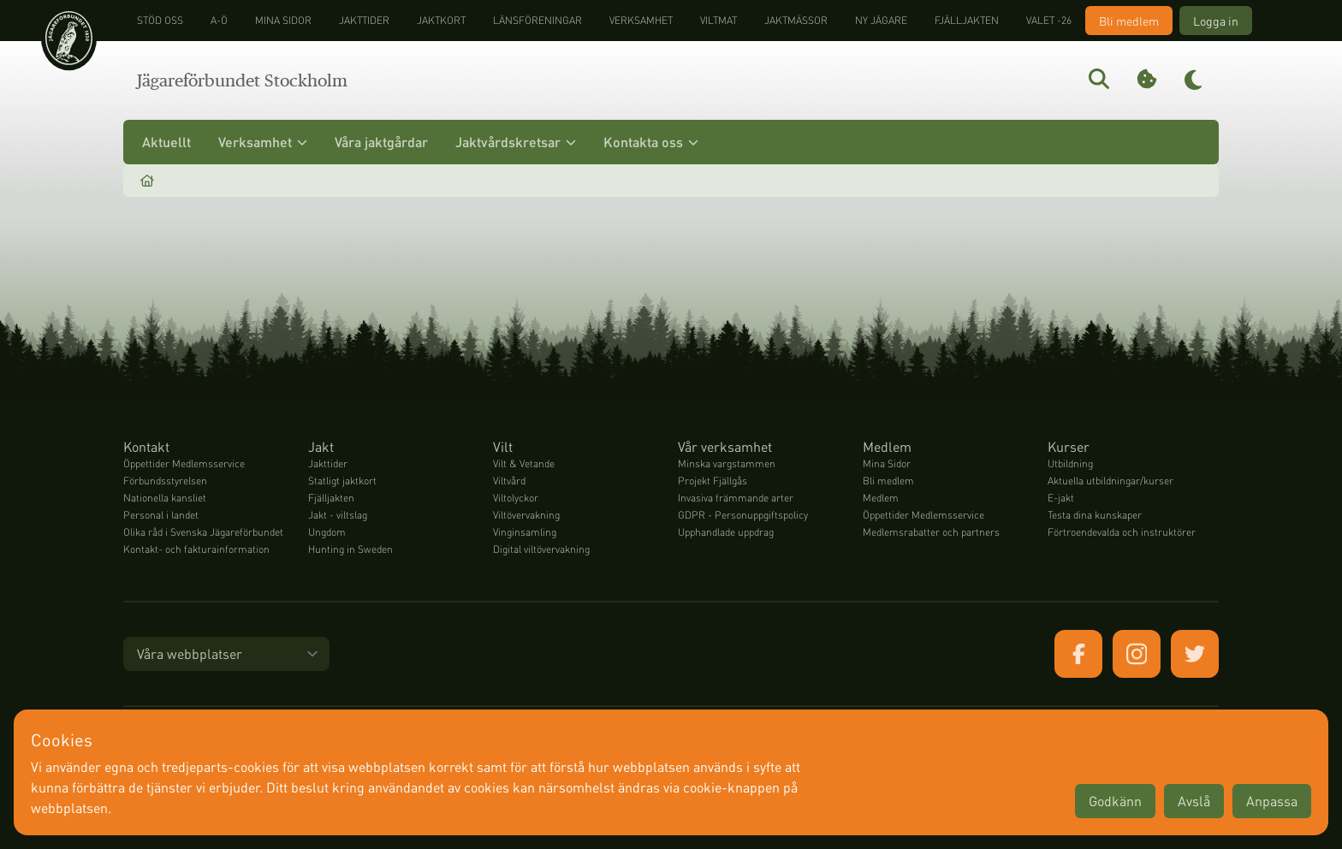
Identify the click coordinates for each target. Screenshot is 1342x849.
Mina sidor (283, 20)
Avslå (1194, 801)
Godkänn (1115, 801)
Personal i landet (161, 514)
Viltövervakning (526, 514)
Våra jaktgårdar (381, 142)
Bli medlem (1129, 20)
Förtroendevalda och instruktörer (1122, 531)
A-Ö (219, 20)
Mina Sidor (887, 463)
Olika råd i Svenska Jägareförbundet (203, 531)
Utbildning (1070, 463)
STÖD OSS (160, 20)
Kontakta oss (650, 142)
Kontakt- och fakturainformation (196, 549)
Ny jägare (881, 20)
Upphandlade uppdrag (726, 531)
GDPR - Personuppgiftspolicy (743, 514)
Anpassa (1271, 801)
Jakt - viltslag (337, 514)
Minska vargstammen (726, 463)
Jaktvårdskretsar (515, 142)
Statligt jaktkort (342, 480)
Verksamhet (641, 20)
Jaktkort (441, 20)
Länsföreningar (537, 20)
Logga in (1215, 20)
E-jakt (1061, 497)
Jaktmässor (796, 20)
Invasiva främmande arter (735, 497)
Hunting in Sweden (350, 549)
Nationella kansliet (164, 497)
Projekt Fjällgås (712, 480)
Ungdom (327, 531)
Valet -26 (1049, 20)
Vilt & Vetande (524, 463)
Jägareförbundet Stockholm (242, 80)
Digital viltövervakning (541, 549)
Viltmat (718, 20)
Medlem (881, 497)
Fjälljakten (967, 20)
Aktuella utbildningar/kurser (1110, 480)
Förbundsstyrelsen (165, 480)
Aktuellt (166, 142)
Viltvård (509, 480)
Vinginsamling (524, 531)
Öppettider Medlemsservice (184, 463)
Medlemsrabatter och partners (931, 531)
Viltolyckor (515, 497)
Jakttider (364, 20)
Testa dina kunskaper (1095, 514)
